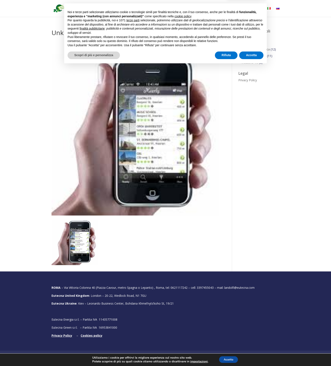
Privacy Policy (247, 80)
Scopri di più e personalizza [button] (93, 354)
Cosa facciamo (156, 8)
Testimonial (244, 8)
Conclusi (244, 38)
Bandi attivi (185, 8)
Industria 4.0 (249, 62)
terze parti (133, 319)
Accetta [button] (251, 354)
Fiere (221, 8)
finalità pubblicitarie (92, 327)
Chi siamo (132, 8)
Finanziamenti (247, 44)
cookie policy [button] (183, 315)
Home (115, 8)
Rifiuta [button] (226, 354)
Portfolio (206, 8)
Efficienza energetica (255, 49)
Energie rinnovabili (253, 56)
